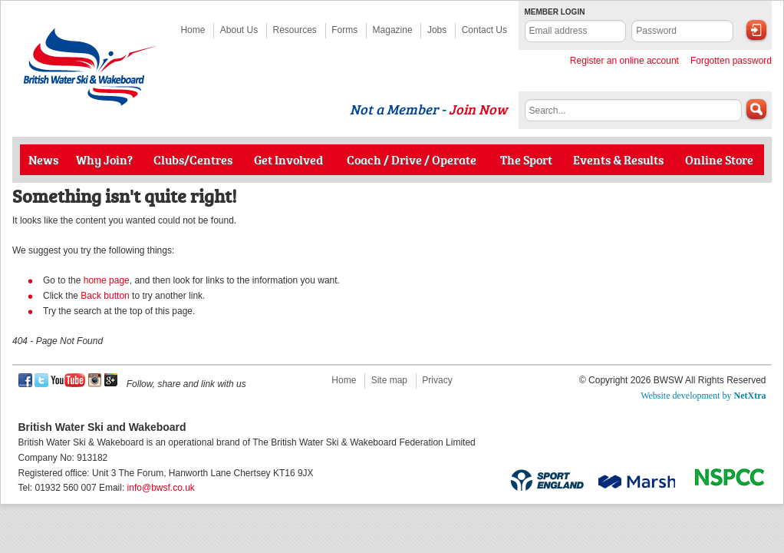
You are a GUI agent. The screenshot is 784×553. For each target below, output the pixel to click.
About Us (239, 30)
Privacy (437, 380)
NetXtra (750, 395)
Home (192, 30)
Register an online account (624, 60)
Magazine (393, 30)
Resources (295, 30)
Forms (344, 30)
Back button (105, 295)
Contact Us (484, 30)
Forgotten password (731, 60)
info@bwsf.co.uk (161, 487)
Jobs (436, 30)
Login (756, 30)
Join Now (478, 109)
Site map (389, 380)
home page (107, 280)
